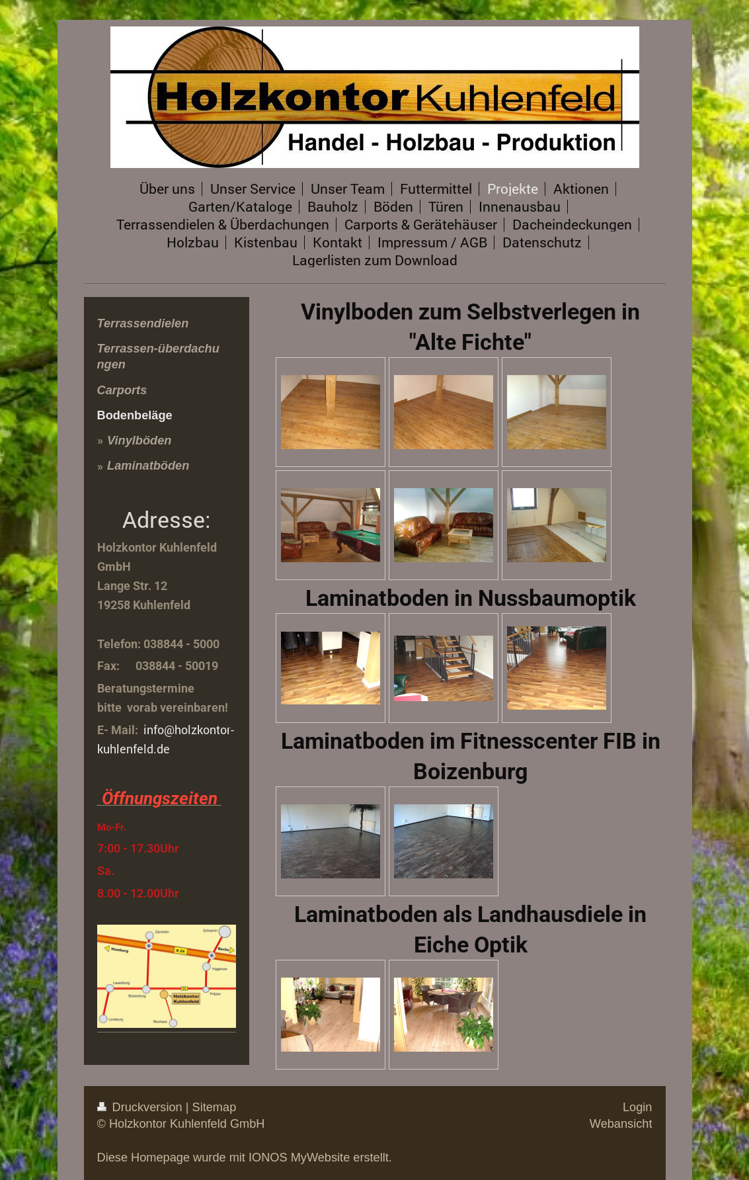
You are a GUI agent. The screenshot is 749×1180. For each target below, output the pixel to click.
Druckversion (141, 1107)
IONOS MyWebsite (299, 1157)
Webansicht (621, 1123)
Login (637, 1107)
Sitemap (214, 1107)
